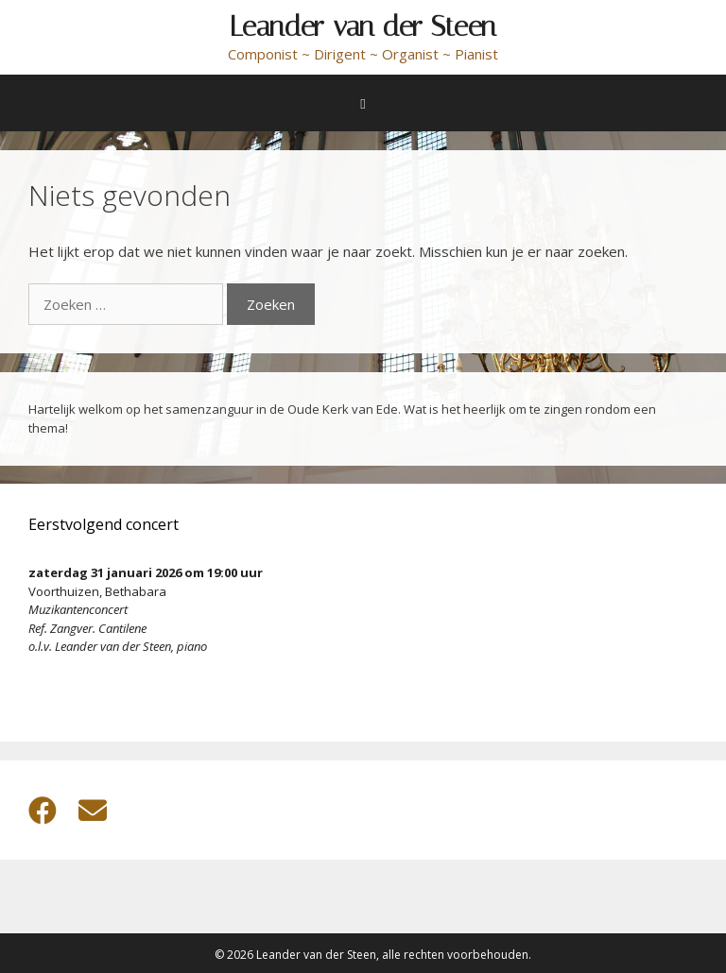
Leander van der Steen (363, 26)
